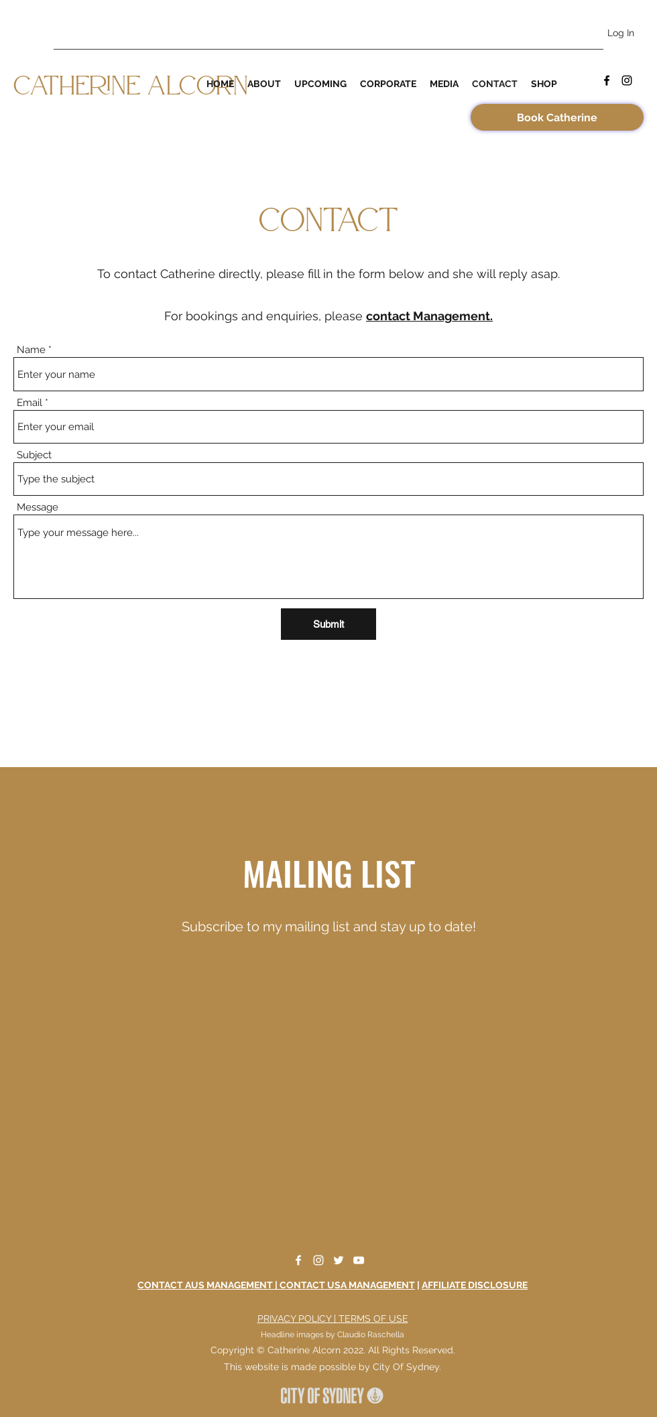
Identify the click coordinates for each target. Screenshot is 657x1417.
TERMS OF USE (373, 1318)
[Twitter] (338, 1260)
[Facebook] (606, 80)
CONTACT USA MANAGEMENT (347, 1285)
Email (29, 403)
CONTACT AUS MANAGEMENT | (208, 1285)
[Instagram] (627, 80)
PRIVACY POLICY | (298, 1318)
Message (37, 507)
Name (31, 350)
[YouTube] (358, 1260)
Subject (34, 455)
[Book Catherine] (557, 117)
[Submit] (328, 624)
